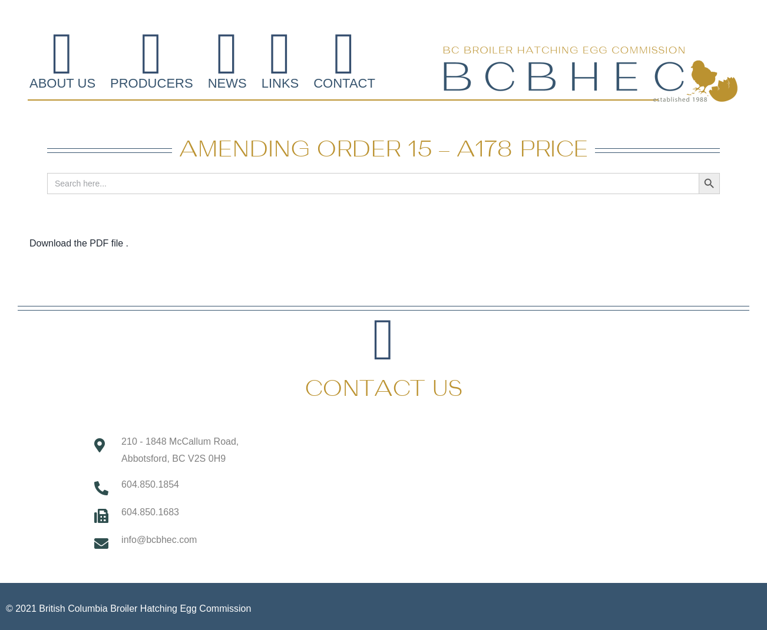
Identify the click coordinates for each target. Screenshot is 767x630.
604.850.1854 (150, 484)
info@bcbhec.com (159, 540)
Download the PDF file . (78, 243)
